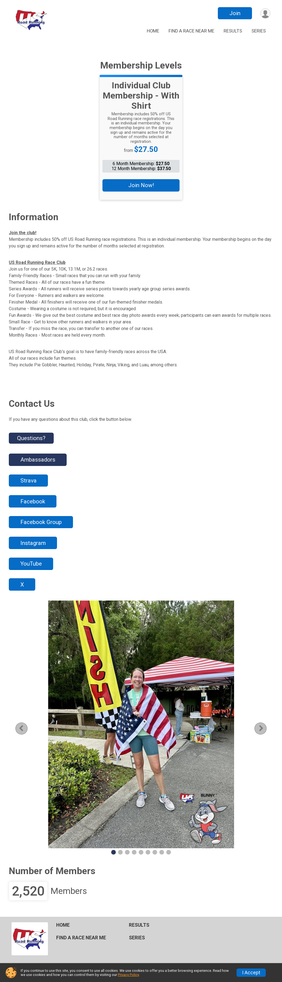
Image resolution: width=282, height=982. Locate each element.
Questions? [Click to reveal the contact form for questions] (31, 438)
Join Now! (141, 185)
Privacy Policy (128, 975)
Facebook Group (41, 522)
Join (234, 13)
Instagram (33, 543)
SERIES (258, 31)
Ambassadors (37, 459)
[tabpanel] (141, 724)
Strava (28, 480)
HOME (153, 31)
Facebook (32, 501)
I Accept (251, 972)
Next (265, 728)
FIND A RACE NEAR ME (191, 31)
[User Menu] (265, 13)
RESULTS (233, 31)
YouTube (31, 563)
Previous (26, 728)
